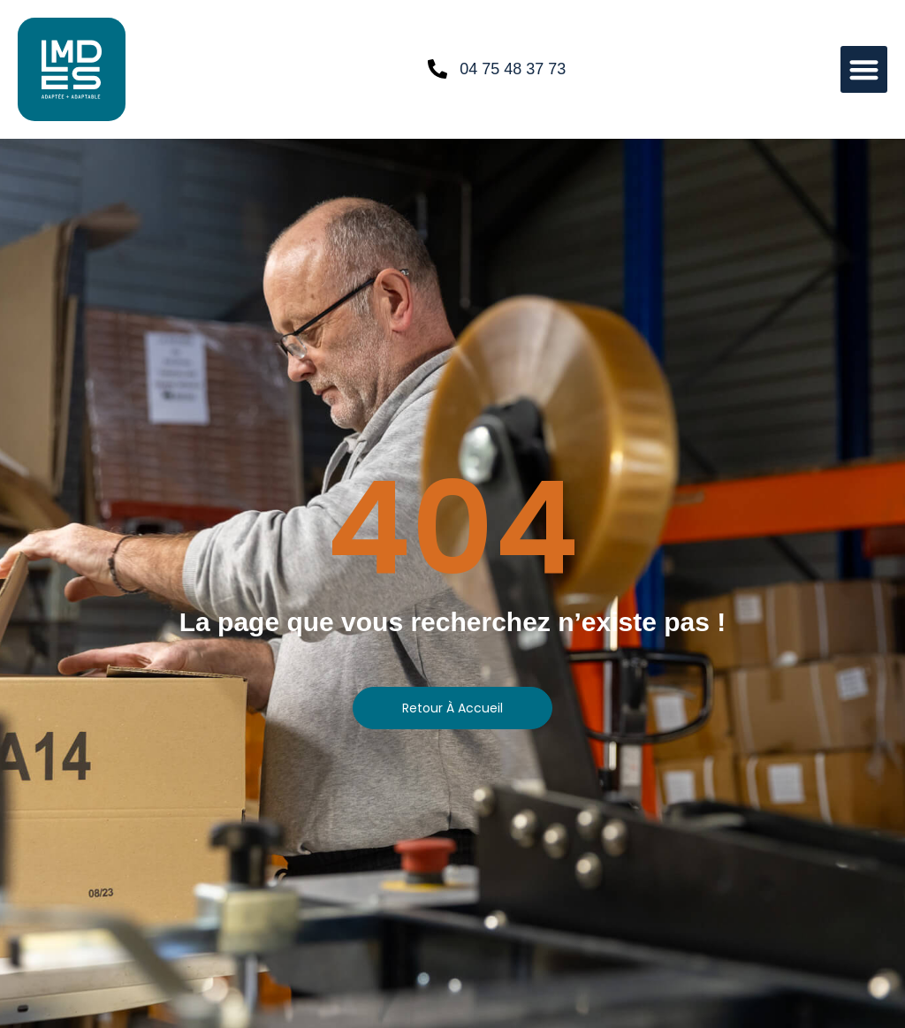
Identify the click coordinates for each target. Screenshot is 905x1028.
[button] (863, 69)
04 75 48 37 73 (513, 69)
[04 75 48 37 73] (437, 69)
